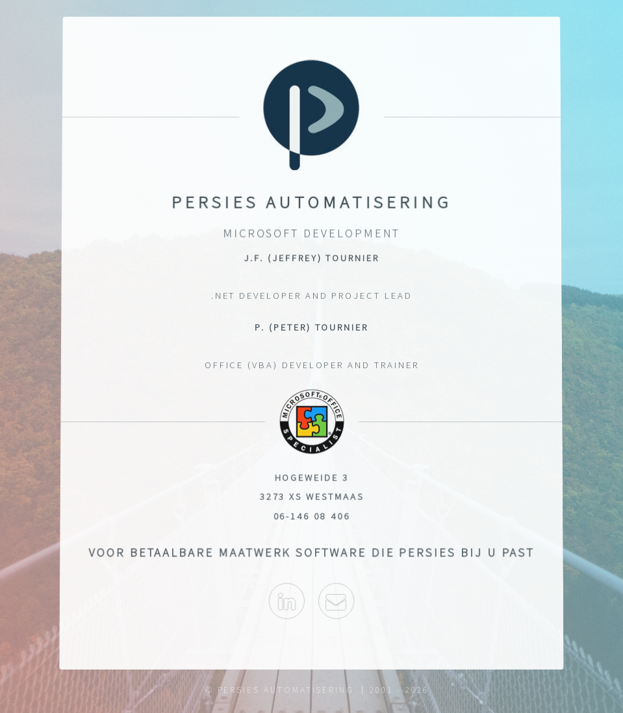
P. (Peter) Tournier (311, 327)
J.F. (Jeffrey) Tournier (311, 259)
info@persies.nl (336, 606)
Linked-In (286, 606)
